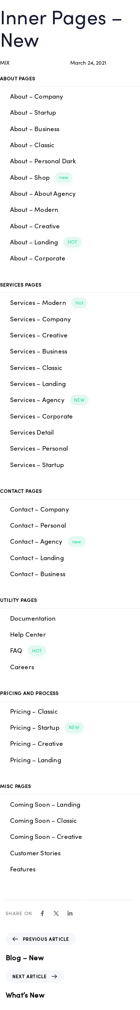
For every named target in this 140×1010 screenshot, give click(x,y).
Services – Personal (39, 448)
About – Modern (34, 209)
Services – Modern (49, 302)
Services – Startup (37, 464)
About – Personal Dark (43, 160)
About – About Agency (43, 193)
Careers (22, 666)
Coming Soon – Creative (46, 836)
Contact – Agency (47, 541)
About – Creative (35, 225)
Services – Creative (39, 334)
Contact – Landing (37, 557)
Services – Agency (49, 400)
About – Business (35, 128)
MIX (5, 62)
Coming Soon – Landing (45, 804)
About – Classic (32, 144)
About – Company (36, 96)
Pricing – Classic (34, 711)
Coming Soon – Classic (43, 820)
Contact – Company (39, 508)
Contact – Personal (38, 525)
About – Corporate (37, 257)
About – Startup (33, 112)
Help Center (28, 634)
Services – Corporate (41, 415)
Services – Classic (36, 367)
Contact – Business (37, 573)
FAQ (28, 650)
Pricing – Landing (35, 759)
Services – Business (38, 350)
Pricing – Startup (47, 727)
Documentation (33, 618)
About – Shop (41, 177)
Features (22, 868)
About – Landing (46, 242)
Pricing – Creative (36, 743)
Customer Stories (35, 852)
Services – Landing (38, 383)
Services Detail (32, 431)
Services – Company (40, 318)
